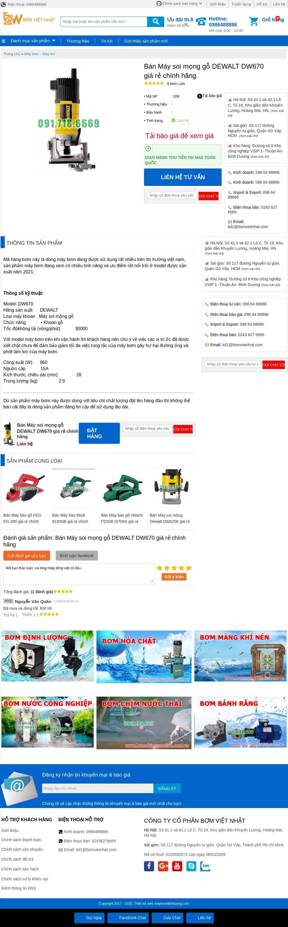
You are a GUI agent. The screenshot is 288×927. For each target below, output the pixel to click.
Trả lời (9, 615)
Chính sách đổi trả (17, 859)
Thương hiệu (78, 41)
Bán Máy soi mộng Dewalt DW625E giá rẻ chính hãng (170, 521)
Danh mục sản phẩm (30, 40)
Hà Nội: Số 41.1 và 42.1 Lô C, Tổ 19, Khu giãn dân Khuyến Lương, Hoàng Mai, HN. (256, 107)
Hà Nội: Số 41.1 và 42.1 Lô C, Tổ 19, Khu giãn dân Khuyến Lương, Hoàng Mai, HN (244, 248)
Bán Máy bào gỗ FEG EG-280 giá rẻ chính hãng (22, 521)
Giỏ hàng (273, 19)
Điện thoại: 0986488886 (23, 4)
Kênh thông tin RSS (18, 888)
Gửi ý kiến (174, 577)
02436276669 (104, 841)
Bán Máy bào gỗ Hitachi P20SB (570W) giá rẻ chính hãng (122, 521)
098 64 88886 (267, 172)
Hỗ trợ (262, 4)
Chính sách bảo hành (20, 869)
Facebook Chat (128, 917)
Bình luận (176, 84)
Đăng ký (167, 788)
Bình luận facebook (77, 556)
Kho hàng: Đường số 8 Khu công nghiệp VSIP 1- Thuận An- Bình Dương (255, 151)
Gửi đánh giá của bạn (27, 556)
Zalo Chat (167, 917)
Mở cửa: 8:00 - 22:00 (228, 24)
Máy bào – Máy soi (39, 54)
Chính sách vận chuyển (22, 849)
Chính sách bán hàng (180, 3)
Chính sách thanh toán (21, 840)
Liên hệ (279, 4)
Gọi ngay (89, 917)
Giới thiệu (217, 4)
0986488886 (97, 831)
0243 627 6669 (251, 334)
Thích (25, 614)
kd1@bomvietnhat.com (248, 226)
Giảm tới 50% (180, 22)
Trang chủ (12, 54)
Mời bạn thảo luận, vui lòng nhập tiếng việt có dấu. (79, 573)
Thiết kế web (144, 904)
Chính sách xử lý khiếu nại (24, 879)
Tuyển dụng (241, 4)
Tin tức (107, 41)
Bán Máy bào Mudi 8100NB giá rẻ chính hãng (70, 521)
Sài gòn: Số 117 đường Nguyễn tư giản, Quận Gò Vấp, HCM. (255, 130)
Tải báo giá (209, 95)
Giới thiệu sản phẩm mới (146, 41)
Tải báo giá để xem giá (179, 136)
